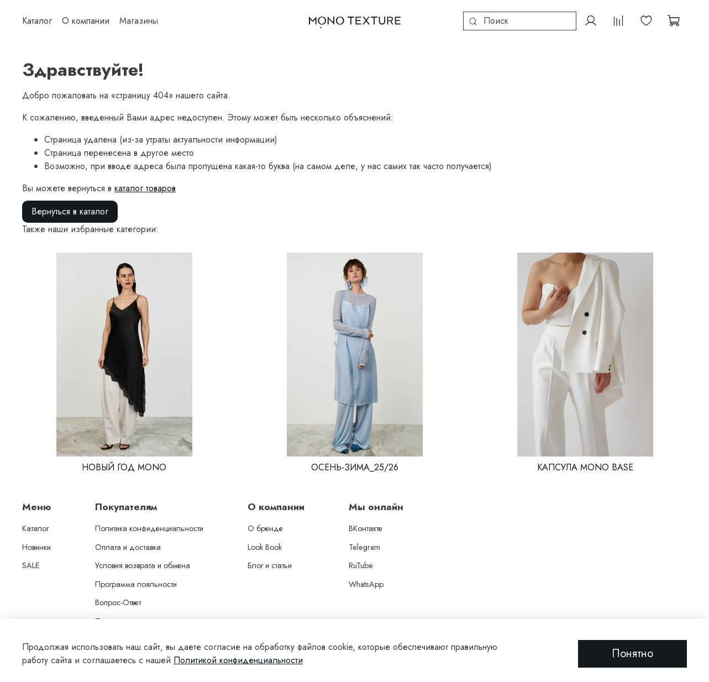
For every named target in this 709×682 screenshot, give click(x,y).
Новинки (36, 547)
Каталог (35, 528)
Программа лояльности (136, 584)
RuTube (361, 565)
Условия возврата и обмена (142, 565)
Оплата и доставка (128, 547)
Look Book (265, 547)
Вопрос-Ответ (118, 602)
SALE (31, 565)
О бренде (265, 528)
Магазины (138, 20)
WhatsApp (366, 584)
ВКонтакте (365, 528)
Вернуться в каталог (69, 211)
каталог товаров (145, 188)
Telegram (364, 547)
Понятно (632, 654)
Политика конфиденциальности (149, 528)
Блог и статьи (270, 565)
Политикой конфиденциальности (238, 660)
